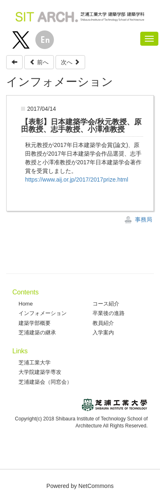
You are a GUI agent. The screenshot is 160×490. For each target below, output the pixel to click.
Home (26, 304)
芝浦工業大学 (35, 362)
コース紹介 (106, 304)
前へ (39, 62)
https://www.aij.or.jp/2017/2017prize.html (76, 179)
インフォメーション (43, 313)
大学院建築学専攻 (40, 372)
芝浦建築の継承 (37, 332)
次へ (70, 62)
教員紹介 (103, 323)
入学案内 (103, 332)
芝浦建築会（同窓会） (45, 382)
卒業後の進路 (109, 313)
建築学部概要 (35, 323)
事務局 (138, 219)
